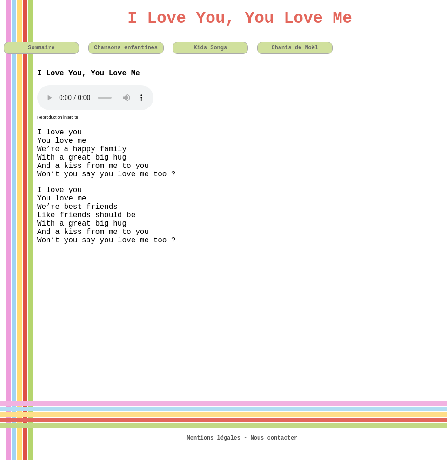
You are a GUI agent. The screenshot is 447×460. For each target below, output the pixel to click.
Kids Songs (210, 48)
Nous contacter (274, 438)
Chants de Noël (294, 48)
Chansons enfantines (126, 48)
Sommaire (41, 48)
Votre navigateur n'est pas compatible (95, 97)
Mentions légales (213, 438)
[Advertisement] (223, 317)
